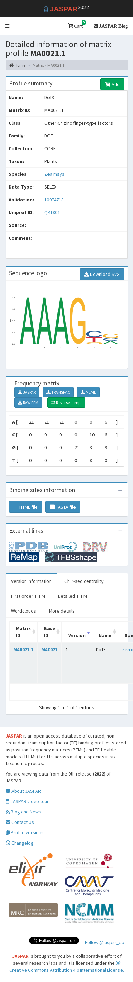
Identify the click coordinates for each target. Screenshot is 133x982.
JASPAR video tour (27, 801)
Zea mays (54, 174)
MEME (88, 392)
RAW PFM (28, 402)
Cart (77, 24)
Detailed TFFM (72, 596)
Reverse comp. (66, 402)
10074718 (54, 199)
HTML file (26, 507)
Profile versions (25, 832)
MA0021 (49, 649)
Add (112, 84)
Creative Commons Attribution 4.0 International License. (66, 967)
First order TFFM (28, 596)
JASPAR (27, 392)
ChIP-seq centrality (84, 581)
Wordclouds (23, 611)
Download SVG (102, 274)
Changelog (20, 843)
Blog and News (23, 812)
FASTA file (63, 507)
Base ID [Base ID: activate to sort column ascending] (49, 631)
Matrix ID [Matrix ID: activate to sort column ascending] (23, 631)
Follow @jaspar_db (104, 942)
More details (62, 611)
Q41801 (52, 212)
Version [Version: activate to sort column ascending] (77, 635)
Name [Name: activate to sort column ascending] (105, 635)
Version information (31, 581)
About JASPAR (23, 791)
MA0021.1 (23, 649)
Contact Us (20, 822)
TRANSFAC (58, 392)
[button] (7, 26)
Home (17, 65)
